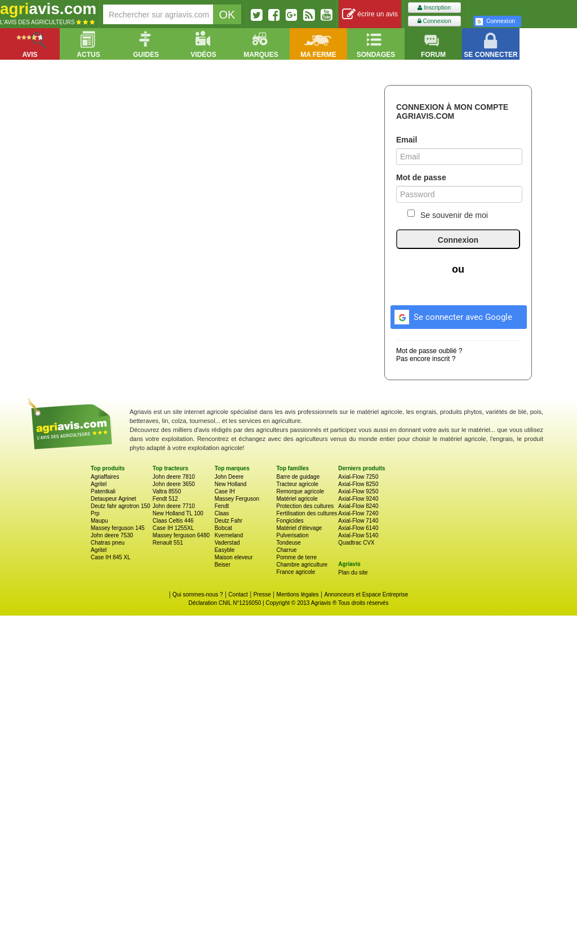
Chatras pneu (108, 543)
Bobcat (223, 528)
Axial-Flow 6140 (358, 528)
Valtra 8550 (167, 491)
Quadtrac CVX (356, 543)
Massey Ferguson (237, 499)
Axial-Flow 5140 (358, 535)
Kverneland (229, 535)
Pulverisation (292, 535)
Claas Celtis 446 (173, 521)
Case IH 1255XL (173, 528)
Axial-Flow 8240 (358, 506)
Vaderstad (227, 543)
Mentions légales (298, 594)
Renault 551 (168, 543)
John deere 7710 (174, 506)
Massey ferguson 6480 (181, 535)
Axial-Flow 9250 (358, 491)
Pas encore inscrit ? (425, 359)
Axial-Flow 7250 (358, 477)
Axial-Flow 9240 (358, 499)
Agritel (98, 484)
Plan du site (352, 572)
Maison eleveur (234, 557)
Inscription (434, 7)
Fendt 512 (165, 499)
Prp (95, 513)
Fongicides (289, 521)
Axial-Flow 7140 (358, 521)
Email (406, 139)
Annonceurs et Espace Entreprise (366, 594)
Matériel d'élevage (299, 528)
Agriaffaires (105, 477)
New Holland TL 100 (178, 513)
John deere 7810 (174, 477)
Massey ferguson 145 (118, 528)
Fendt (222, 506)
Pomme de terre (296, 557)
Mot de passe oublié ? (429, 351)
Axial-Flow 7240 (358, 513)
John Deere (229, 477)
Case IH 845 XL (111, 557)
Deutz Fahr (228, 521)
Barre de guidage (297, 477)
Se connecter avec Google (451, 315)
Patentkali (103, 491)
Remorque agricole (300, 491)
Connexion (434, 21)
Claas (222, 513)
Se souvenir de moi (447, 215)
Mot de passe (421, 177)
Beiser (222, 565)
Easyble (225, 550)
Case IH (225, 491)
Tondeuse (288, 543)
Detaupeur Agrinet (113, 499)
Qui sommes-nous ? (197, 594)
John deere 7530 (112, 535)
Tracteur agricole (297, 484)
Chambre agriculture (301, 565)
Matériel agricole (296, 499)
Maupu (99, 521)
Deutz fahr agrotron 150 (120, 506)
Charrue (286, 550)
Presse (262, 594)
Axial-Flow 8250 (358, 484)
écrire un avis (370, 14)
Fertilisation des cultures (306, 513)
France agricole (295, 572)
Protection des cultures (305, 506)
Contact (237, 594)
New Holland (231, 484)
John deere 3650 (174, 484)
